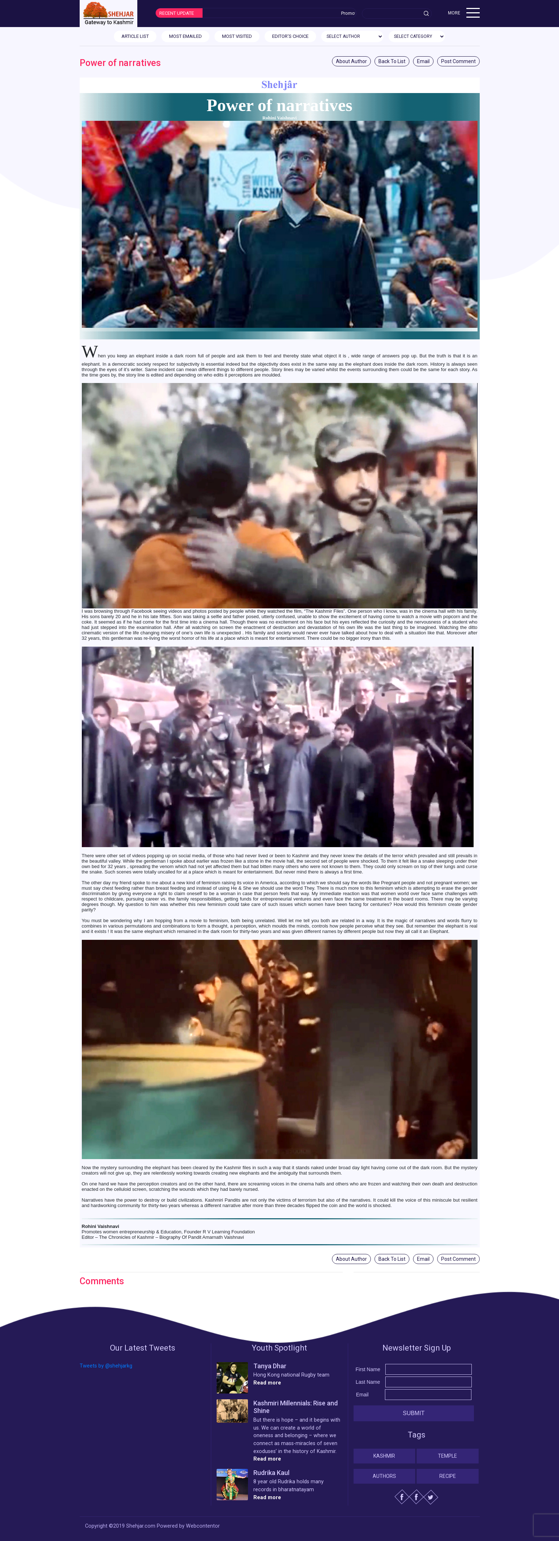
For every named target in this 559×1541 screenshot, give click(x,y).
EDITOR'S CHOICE (290, 36)
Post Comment (458, 61)
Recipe (447, 1476)
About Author (351, 61)
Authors (384, 1476)
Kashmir (384, 1456)
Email (423, 61)
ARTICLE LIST (135, 36)
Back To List (391, 61)
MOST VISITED (237, 36)
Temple (447, 1456)
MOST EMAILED (185, 36)
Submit (413, 1413)
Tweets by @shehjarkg (106, 1366)
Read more (267, 1383)
